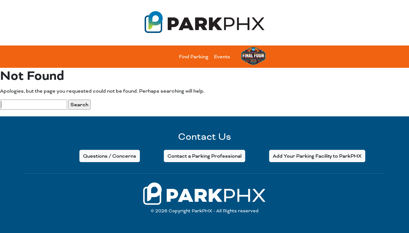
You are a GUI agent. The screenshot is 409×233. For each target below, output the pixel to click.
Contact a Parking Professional (204, 156)
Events (222, 56)
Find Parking (193, 56)
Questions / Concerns (109, 156)
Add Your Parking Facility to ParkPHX (317, 156)
